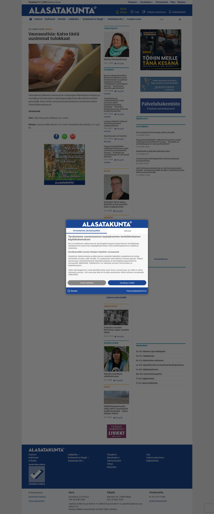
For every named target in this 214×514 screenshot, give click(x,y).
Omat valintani (86, 283)
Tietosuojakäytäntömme (136, 291)
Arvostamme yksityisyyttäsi (86, 230)
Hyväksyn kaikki (127, 283)
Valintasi (127, 231)
